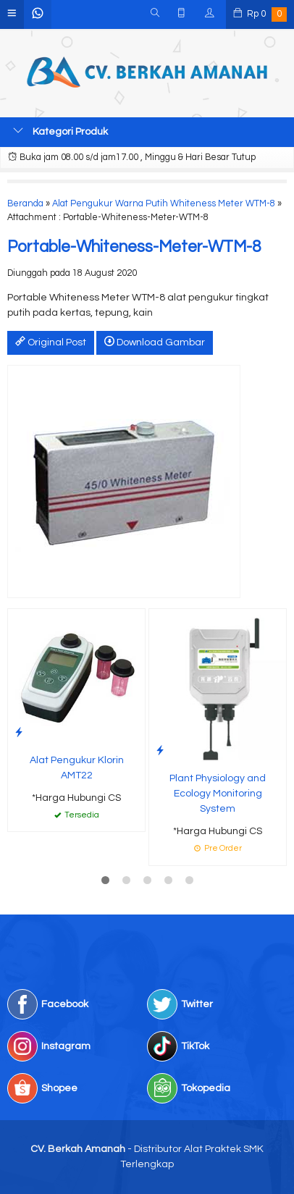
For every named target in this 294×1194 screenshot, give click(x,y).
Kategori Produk (60, 131)
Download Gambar (154, 342)
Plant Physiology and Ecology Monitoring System (217, 793)
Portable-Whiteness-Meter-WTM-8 (134, 247)
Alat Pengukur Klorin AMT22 (77, 768)
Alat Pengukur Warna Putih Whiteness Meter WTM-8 (163, 204)
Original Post (50, 342)
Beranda (25, 204)
